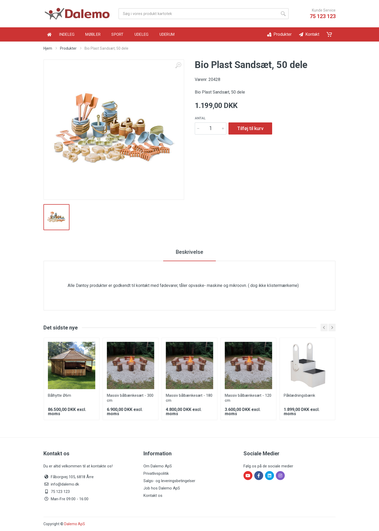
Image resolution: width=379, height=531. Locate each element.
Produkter (68, 48)
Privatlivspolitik (156, 473)
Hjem (47, 48)
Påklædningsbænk (299, 395)
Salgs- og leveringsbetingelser (169, 480)
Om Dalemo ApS (157, 466)
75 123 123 (323, 16)
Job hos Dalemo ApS (161, 488)
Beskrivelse (189, 252)
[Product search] (198, 13)
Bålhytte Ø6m (59, 395)
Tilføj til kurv (250, 128)
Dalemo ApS (74, 524)
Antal (200, 118)
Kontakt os (152, 495)
